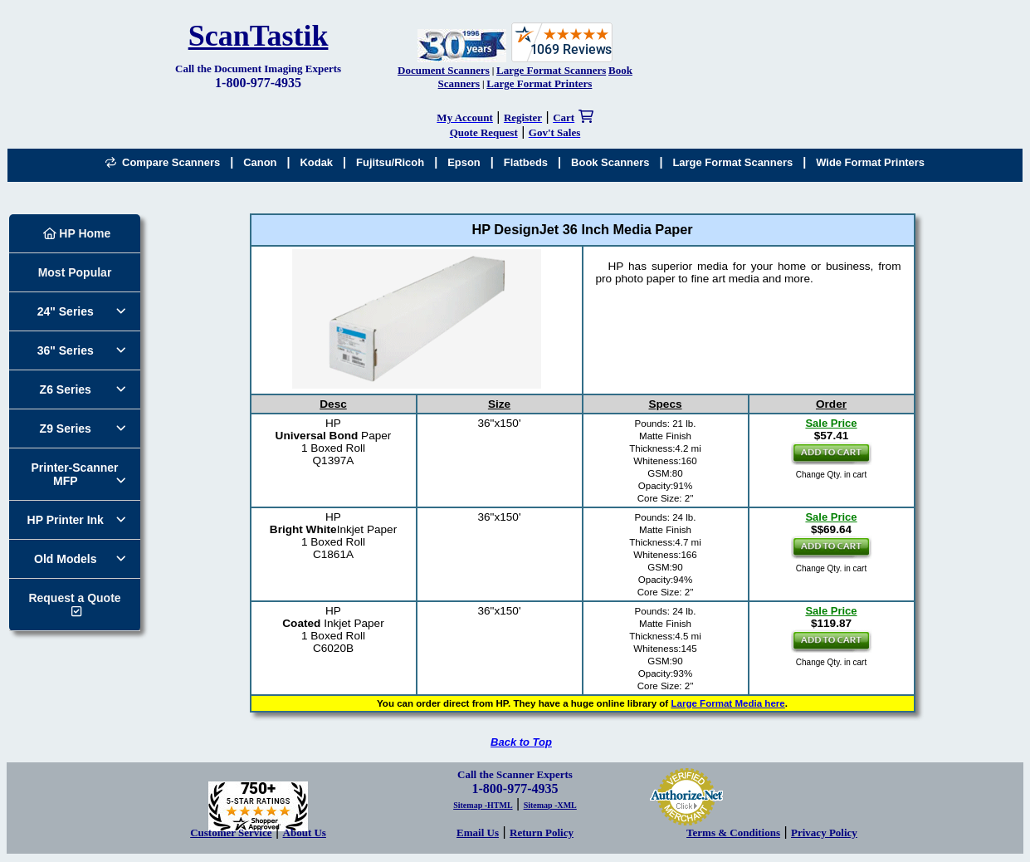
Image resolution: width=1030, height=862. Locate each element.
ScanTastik (258, 35)
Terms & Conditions (733, 832)
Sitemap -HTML (482, 805)
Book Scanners (610, 162)
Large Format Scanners (551, 70)
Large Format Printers (539, 83)
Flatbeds (526, 162)
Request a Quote (74, 598)
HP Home (77, 233)
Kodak (316, 162)
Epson (464, 162)
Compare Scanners (162, 162)
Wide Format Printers (870, 162)
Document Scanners (444, 70)
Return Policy (542, 832)
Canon (259, 162)
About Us (304, 832)
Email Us (477, 832)
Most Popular (75, 272)
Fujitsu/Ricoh (390, 162)
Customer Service (230, 832)
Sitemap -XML (550, 805)
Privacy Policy (824, 832)
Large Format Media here (727, 703)
